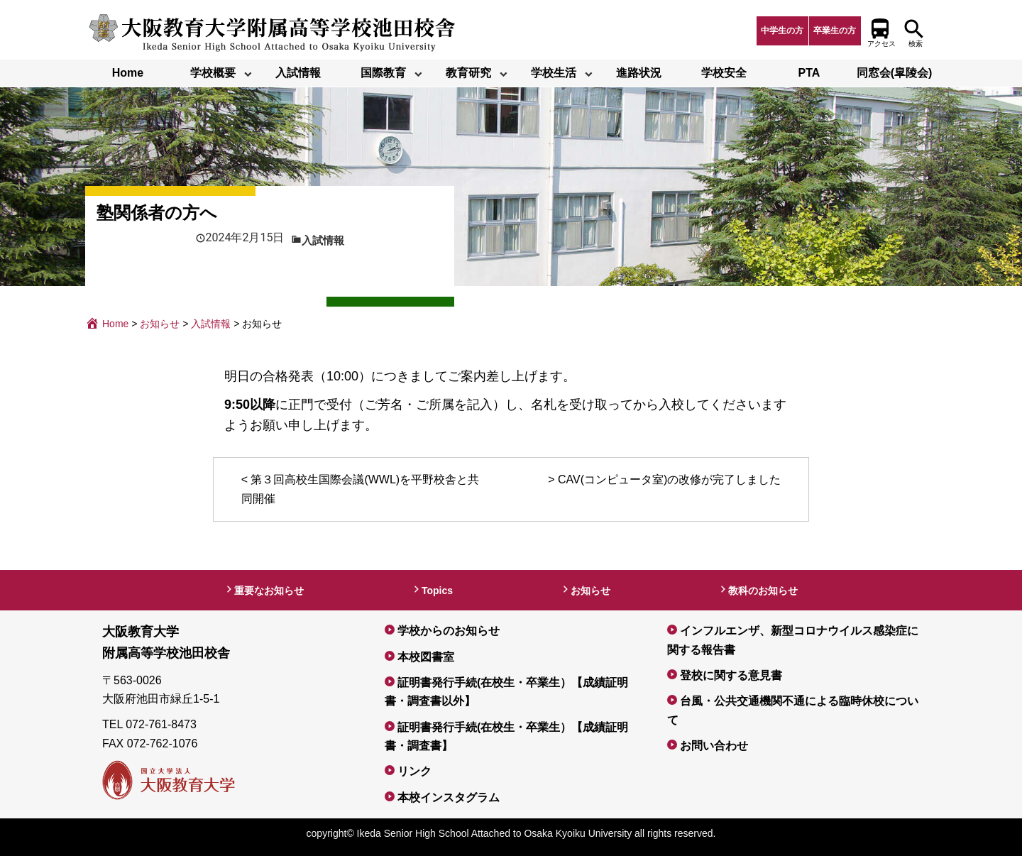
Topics (437, 590)
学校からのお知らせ (448, 631)
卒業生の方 (834, 30)
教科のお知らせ (763, 590)
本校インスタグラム (448, 797)
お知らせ (590, 590)
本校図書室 (425, 657)
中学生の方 (782, 30)
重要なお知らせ (269, 590)
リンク (414, 771)
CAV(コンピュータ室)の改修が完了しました (669, 479)
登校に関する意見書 (731, 675)
